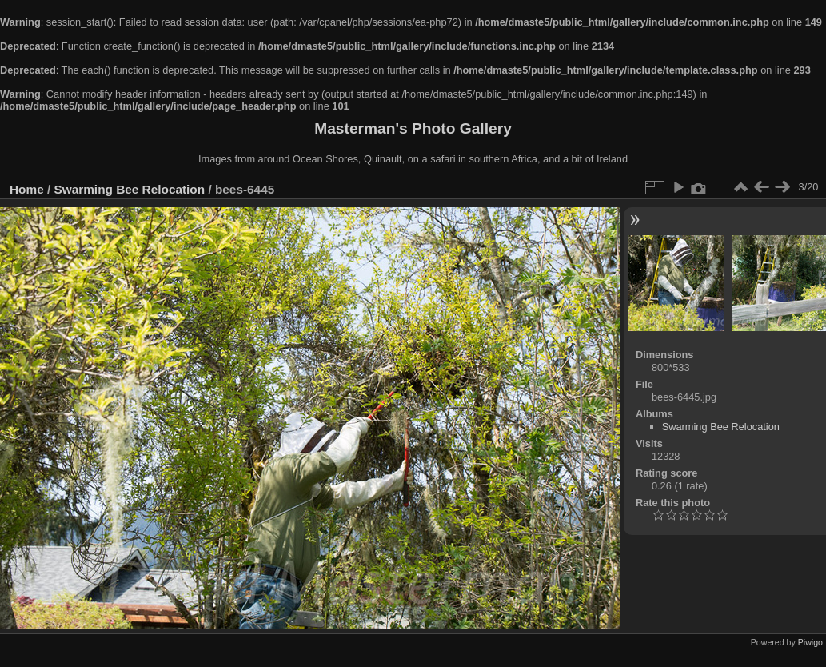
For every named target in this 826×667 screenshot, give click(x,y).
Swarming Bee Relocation (130, 189)
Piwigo (810, 642)
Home (27, 189)
